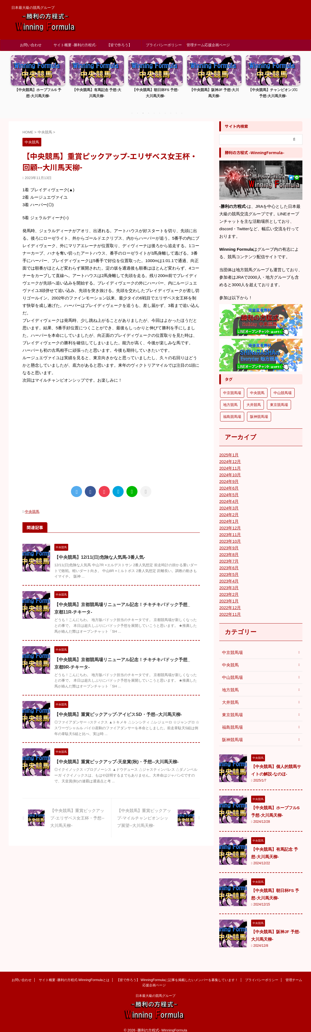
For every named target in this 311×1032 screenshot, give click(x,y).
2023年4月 (228, 575)
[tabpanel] (38, 78)
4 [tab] (148, 107)
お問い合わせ (31, 45)
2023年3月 (228, 582)
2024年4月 (228, 495)
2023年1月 (228, 595)
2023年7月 (228, 555)
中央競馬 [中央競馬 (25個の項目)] (257, 387)
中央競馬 (32, 505)
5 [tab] (154, 107)
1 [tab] (132, 107)
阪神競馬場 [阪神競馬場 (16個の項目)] (259, 410)
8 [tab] (171, 107)
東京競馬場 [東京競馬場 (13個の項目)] (279, 399)
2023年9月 (228, 542)
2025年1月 (228, 449)
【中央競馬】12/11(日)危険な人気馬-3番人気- (99, 551)
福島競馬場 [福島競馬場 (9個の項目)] (232, 410)
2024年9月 (228, 475)
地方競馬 (230, 684)
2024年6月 (228, 482)
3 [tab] (143, 107)
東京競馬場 (231, 709)
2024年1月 (228, 515)
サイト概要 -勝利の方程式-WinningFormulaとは (74, 47)
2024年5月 (228, 489)
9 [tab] (176, 107)
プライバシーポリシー (164, 45)
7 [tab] (165, 107)
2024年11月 (229, 462)
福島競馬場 (231, 721)
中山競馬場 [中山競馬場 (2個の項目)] (283, 387)
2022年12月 (229, 601)
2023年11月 (229, 528)
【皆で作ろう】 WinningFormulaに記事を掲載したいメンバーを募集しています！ (119, 47)
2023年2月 (228, 588)
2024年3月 (228, 502)
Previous (16, 80)
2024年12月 (229, 455)
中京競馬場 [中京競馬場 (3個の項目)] (232, 387)
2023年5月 (228, 568)
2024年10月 (229, 469)
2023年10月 (229, 535)
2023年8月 (228, 548)
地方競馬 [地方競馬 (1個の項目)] (230, 399)
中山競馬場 (231, 671)
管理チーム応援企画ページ (208, 45)
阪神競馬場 (231, 733)
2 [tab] (137, 107)
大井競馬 (230, 696)
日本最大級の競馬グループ (155, 990)
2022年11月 (229, 608)
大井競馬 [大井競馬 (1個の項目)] (253, 399)
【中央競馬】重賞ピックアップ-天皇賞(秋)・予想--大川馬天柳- (116, 755)
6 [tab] (159, 107)
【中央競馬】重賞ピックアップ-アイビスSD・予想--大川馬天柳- (118, 708)
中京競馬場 (231, 646)
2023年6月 (228, 562)
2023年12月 (229, 522)
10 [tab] (182, 107)
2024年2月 (228, 508)
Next (295, 80)
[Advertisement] (111, 428)
